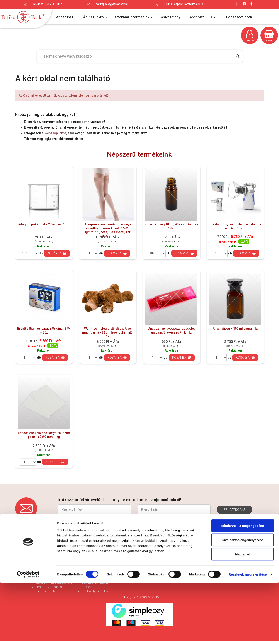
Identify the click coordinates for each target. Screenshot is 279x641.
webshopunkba (55, 133)
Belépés (249, 36)
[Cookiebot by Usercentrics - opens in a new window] (28, 632)
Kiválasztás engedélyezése (243, 598)
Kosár (269, 36)
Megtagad (242, 612)
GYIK (215, 17)
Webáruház (66, 17)
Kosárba (56, 253)
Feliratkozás (234, 509)
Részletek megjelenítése (248, 632)
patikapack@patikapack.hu (112, 4)
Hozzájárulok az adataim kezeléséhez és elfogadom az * (128, 520)
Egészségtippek (239, 17)
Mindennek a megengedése (242, 584)
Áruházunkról (95, 17)
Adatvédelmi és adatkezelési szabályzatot (169, 520)
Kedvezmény (170, 17)
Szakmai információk (133, 17)
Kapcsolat (196, 17)
